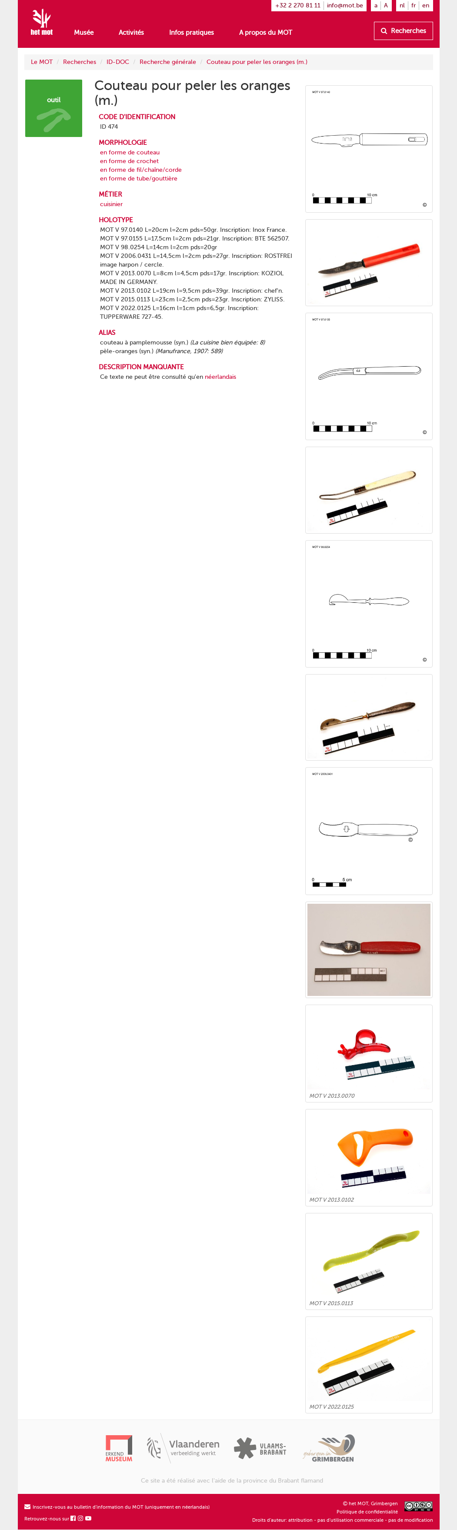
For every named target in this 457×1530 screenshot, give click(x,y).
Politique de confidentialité (367, 1512)
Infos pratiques (191, 33)
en (425, 5)
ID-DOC (118, 62)
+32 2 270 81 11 (297, 5)
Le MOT (42, 62)
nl (402, 5)
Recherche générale (168, 62)
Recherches (403, 31)
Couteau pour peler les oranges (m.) (257, 62)
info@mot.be (345, 5)
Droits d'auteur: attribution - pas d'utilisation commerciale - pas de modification (342, 1520)
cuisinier (111, 204)
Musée (83, 33)
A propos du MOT (265, 33)
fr (413, 5)
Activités (131, 33)
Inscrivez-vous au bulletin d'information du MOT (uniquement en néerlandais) (117, 1507)
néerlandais (220, 377)
